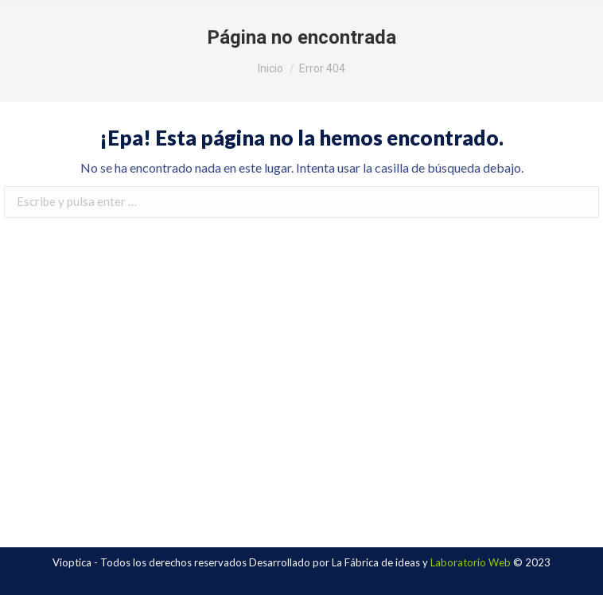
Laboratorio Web (470, 562)
